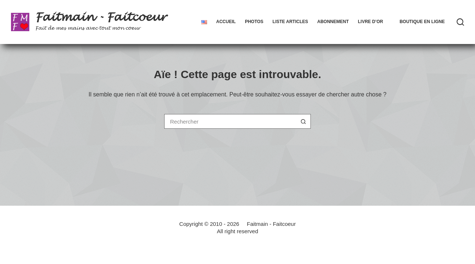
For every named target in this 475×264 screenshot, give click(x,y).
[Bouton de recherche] (303, 121)
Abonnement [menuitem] (333, 21)
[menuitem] (203, 22)
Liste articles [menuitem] (290, 21)
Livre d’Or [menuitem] (370, 21)
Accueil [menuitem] (226, 21)
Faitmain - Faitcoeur (100, 17)
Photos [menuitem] (254, 21)
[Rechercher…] (230, 121)
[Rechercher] (460, 22)
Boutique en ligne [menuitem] (422, 21)
